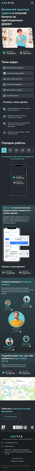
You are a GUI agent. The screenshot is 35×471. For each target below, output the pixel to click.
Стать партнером (10, 416)
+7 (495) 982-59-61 (10, 443)
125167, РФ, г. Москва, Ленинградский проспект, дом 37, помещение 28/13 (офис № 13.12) (18, 452)
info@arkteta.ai (9, 446)
